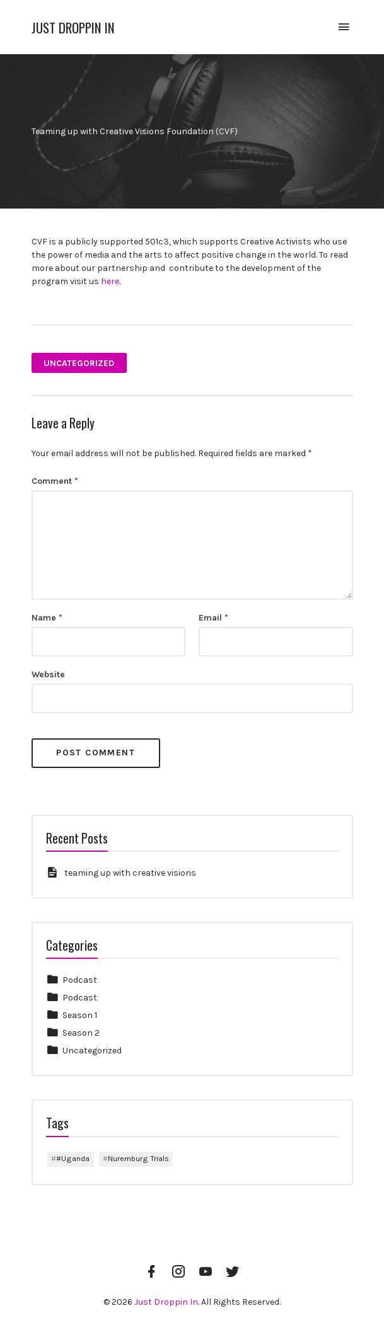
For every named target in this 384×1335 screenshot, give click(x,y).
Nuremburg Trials (138, 1158)
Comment (55, 481)
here (110, 281)
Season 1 (79, 1015)
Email (213, 617)
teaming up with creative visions (130, 873)
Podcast (79, 980)
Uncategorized (79, 363)
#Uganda (73, 1158)
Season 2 (81, 1033)
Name (47, 617)
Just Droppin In (73, 27)
